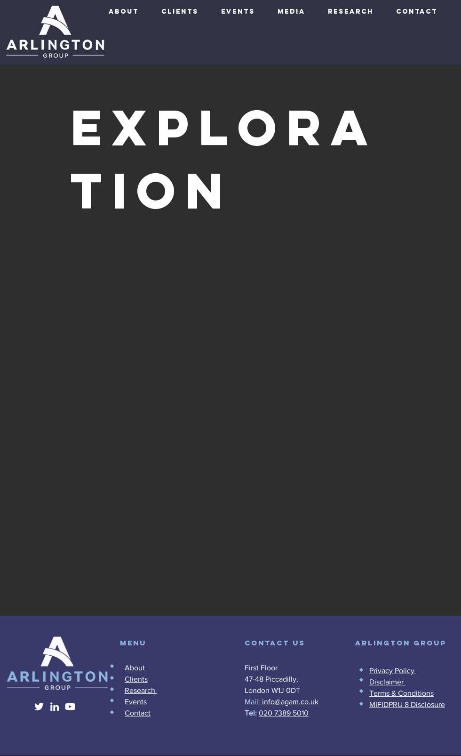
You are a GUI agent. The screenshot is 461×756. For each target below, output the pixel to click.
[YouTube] (70, 706)
